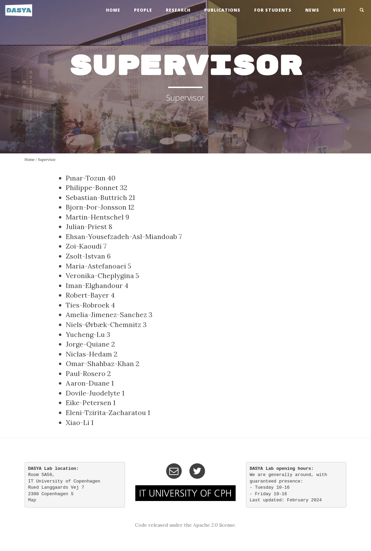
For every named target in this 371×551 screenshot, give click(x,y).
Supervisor (46, 159)
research (178, 10)
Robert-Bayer (87, 295)
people (143, 10)
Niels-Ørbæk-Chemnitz (103, 324)
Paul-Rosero (86, 373)
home (113, 10)
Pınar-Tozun (86, 178)
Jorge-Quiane (88, 344)
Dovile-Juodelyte (93, 393)
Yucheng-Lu (85, 334)
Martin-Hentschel (95, 217)
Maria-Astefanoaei (96, 266)
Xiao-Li (77, 422)
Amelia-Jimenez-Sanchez (106, 314)
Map (32, 500)
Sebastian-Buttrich (96, 197)
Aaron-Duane (88, 383)
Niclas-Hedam (89, 354)
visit (339, 10)
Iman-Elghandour (94, 285)
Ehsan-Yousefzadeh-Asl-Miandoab (121, 236)
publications (222, 10)
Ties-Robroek (87, 305)
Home (30, 159)
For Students (273, 10)
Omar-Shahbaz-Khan (100, 363)
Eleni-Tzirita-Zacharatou (106, 412)
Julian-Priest (86, 226)
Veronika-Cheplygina (100, 275)
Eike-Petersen (88, 402)
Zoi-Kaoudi (84, 246)
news (312, 10)
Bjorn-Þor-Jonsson (96, 207)
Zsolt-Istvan (85, 256)
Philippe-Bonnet (92, 187)
